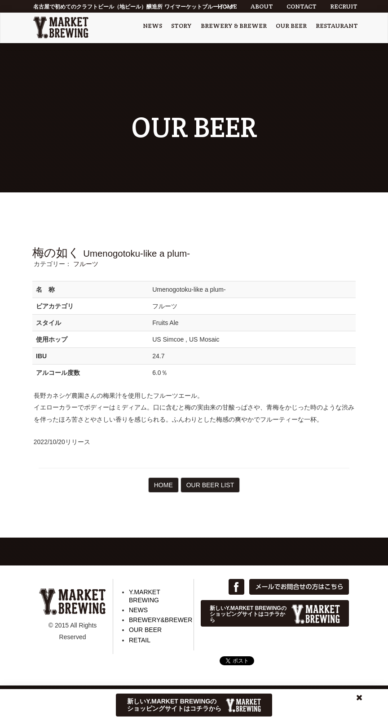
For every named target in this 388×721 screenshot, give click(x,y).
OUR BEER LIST (210, 485)
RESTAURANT (337, 26)
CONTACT (302, 6)
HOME (227, 6)
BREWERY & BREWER (234, 26)
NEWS (152, 26)
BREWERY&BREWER (160, 619)
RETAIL (139, 640)
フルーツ (85, 263)
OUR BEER (291, 26)
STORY (181, 26)
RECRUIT (343, 6)
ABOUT (262, 6)
